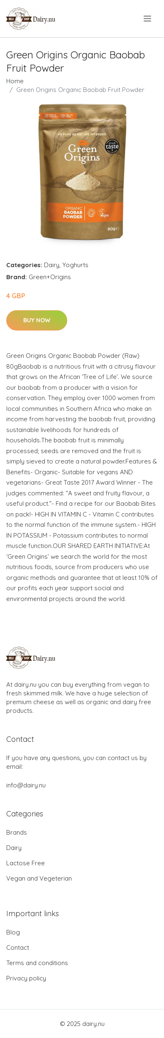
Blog (13, 932)
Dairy (51, 265)
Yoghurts (75, 265)
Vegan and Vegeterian (39, 878)
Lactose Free (25, 863)
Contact (17, 947)
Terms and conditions (37, 963)
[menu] (148, 18)
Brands (16, 832)
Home (15, 81)
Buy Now (36, 320)
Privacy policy (26, 978)
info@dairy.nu (26, 785)
